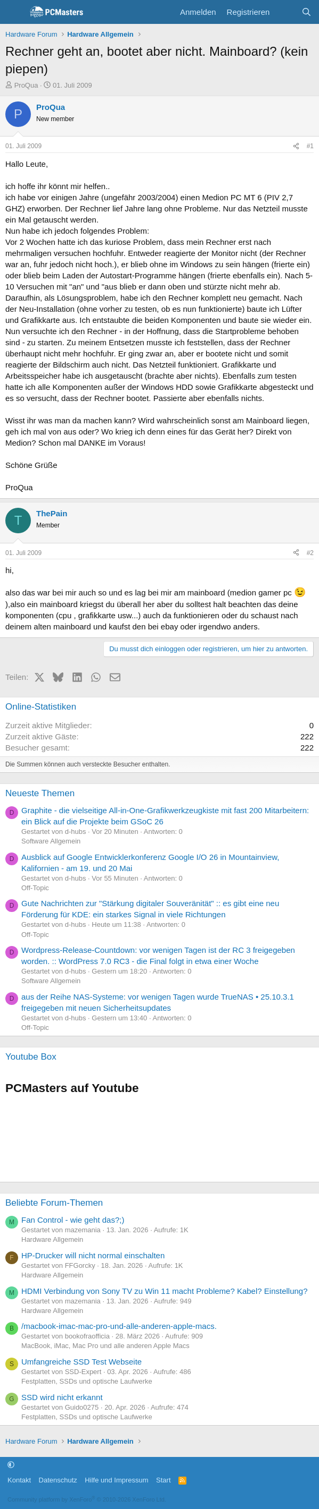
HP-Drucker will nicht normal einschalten (93, 1255)
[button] (11, 1465)
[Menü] (14, 12)
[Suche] (306, 12)
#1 (310, 146)
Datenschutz (58, 1480)
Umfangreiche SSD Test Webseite (81, 1361)
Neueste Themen (40, 793)
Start (163, 1480)
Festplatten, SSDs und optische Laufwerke (86, 1381)
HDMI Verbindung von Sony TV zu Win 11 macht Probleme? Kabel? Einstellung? (164, 1290)
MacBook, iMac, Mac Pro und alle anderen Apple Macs (105, 1346)
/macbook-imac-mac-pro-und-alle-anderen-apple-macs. (119, 1326)
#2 (310, 553)
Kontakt (19, 1480)
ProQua (26, 85)
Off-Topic (35, 888)
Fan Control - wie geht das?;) (72, 1219)
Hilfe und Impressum (116, 1480)
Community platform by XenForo (86, 1499)
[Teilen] (296, 146)
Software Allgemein (50, 841)
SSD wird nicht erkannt (62, 1397)
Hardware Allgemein (52, 1239)
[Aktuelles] (285, 12)
